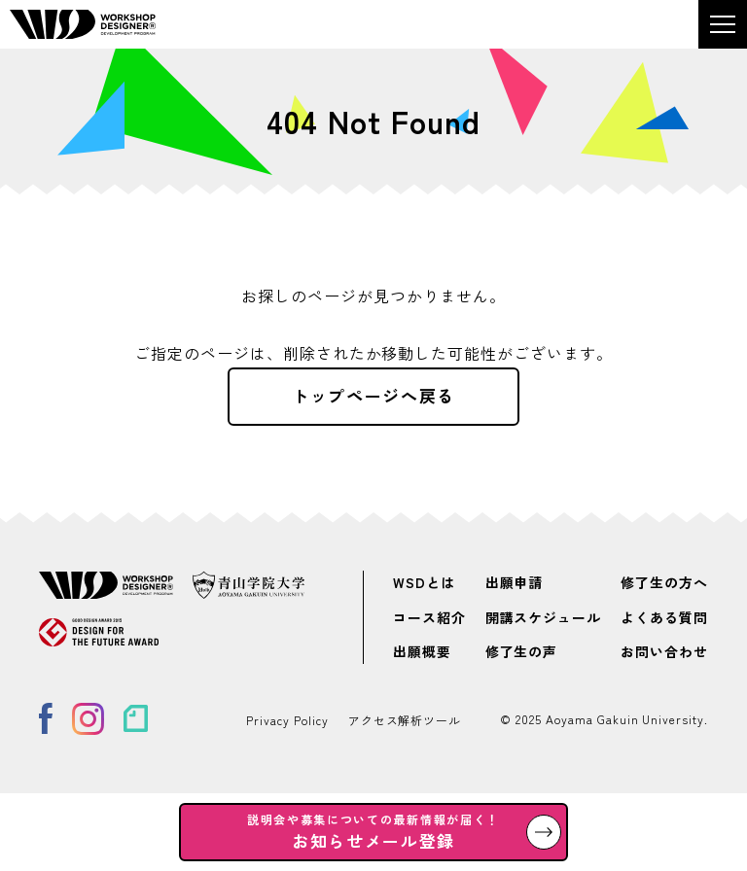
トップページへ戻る (373, 395)
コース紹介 (429, 617)
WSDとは (424, 583)
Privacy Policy (287, 720)
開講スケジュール (543, 617)
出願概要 (422, 651)
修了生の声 (521, 651)
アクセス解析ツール (405, 720)
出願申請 (514, 583)
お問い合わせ (664, 651)
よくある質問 (664, 617)
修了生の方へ (664, 583)
